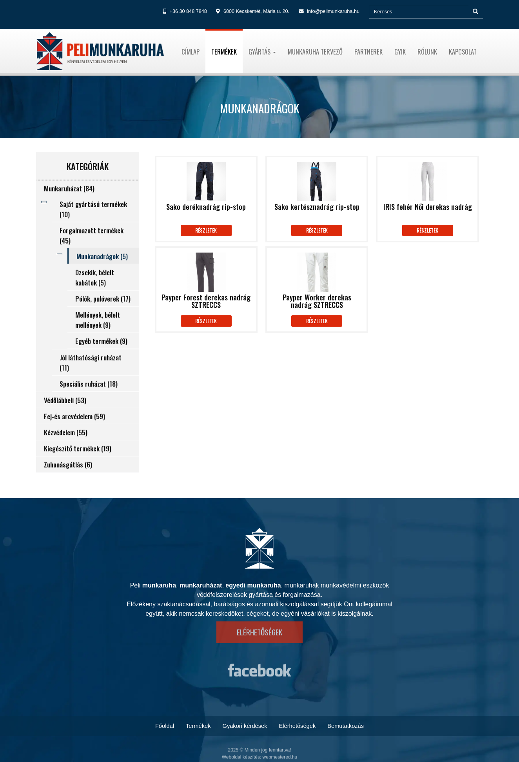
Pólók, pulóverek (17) (103, 313)
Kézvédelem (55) (65, 447)
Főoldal (164, 726)
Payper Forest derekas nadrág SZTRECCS (206, 302)
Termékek (224, 51)
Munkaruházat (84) (69, 203)
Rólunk (427, 51)
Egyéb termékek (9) (101, 356)
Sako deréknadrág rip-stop (206, 207)
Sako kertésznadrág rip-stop (316, 207)
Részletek (206, 230)
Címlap (190, 51)
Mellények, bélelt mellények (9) (97, 334)
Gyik (400, 51)
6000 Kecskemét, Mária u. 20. (256, 11)
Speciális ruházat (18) (89, 398)
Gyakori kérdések (244, 726)
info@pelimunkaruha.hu (333, 11)
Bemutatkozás (345, 726)
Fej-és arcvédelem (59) (74, 431)
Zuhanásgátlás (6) (68, 479)
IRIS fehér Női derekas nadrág (427, 207)
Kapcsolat (463, 51)
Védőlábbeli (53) (65, 415)
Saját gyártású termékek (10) (93, 224)
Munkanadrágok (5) (102, 271)
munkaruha (159, 585)
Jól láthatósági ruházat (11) (91, 377)
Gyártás (262, 51)
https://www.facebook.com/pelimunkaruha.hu (259, 674)
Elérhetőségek (259, 624)
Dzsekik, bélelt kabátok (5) (94, 292)
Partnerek (368, 51)
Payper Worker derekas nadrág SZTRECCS (317, 302)
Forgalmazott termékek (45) (91, 250)
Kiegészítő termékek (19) (77, 463)
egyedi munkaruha (253, 585)
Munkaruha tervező (315, 51)
